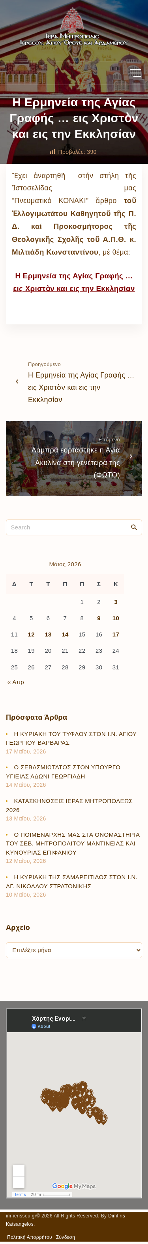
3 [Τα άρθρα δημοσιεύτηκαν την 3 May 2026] (116, 601)
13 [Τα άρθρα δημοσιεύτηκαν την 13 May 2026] (48, 634)
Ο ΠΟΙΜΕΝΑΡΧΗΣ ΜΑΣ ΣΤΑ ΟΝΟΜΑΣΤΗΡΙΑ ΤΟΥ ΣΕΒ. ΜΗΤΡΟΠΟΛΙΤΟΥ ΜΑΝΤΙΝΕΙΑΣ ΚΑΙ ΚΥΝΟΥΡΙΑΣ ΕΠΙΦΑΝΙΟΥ (72, 843)
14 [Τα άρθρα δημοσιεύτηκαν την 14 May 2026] (65, 634)
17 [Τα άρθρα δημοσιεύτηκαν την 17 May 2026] (115, 634)
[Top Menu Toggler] (135, 73)
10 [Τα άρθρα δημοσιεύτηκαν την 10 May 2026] (115, 618)
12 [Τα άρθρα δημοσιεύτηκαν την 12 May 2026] (31, 634)
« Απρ (15, 682)
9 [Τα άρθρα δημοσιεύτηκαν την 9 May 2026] (99, 618)
